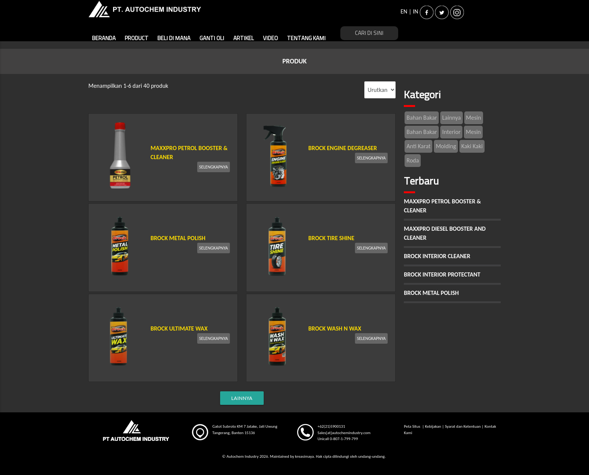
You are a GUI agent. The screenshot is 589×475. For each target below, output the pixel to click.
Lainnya (451, 117)
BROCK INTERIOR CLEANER (437, 256)
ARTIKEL (243, 38)
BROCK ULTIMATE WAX (179, 328)
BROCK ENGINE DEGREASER (342, 148)
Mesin (473, 117)
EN (403, 11)
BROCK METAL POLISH (178, 238)
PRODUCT (136, 38)
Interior (451, 131)
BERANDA (104, 38)
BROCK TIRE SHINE (331, 238)
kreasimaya (304, 456)
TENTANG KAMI (306, 38)
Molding (446, 146)
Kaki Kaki (472, 146)
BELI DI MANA (173, 38)
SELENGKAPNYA (213, 167)
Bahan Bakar (421, 117)
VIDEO (270, 38)
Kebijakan (433, 426)
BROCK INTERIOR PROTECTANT (442, 274)
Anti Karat (418, 146)
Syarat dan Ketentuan (462, 426)
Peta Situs (412, 426)
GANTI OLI (211, 38)
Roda (412, 160)
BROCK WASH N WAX (334, 328)
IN (415, 11)
